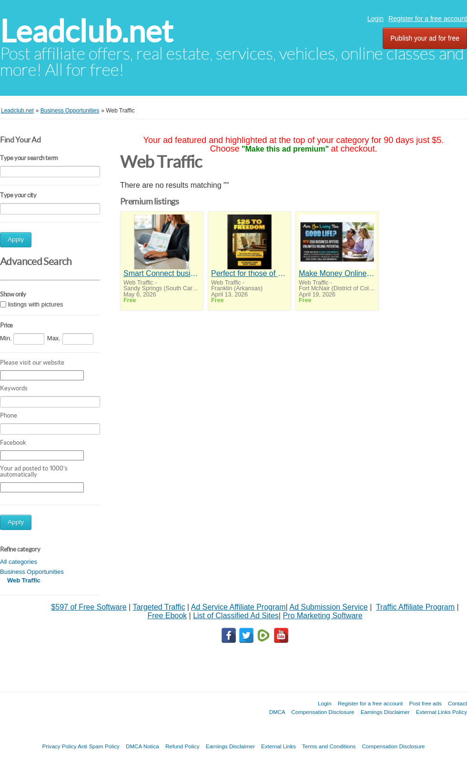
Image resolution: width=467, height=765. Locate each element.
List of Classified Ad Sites (236, 616)
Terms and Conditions (328, 746)
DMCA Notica (142, 746)
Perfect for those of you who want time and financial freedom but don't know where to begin (249, 273)
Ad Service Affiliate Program (238, 607)
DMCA (277, 712)
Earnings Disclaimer (385, 712)
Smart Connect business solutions (161, 273)
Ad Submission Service (328, 607)
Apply (16, 239)
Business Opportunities (32, 571)
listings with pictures (35, 304)
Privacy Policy (59, 746)
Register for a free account (427, 18)
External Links (278, 746)
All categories (18, 561)
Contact (457, 703)
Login (375, 18)
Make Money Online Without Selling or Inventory (337, 273)
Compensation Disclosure (322, 712)
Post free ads (425, 703)
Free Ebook (167, 616)
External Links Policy (441, 712)
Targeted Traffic (158, 607)
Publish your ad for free (424, 38)
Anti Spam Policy (99, 746)
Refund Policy (182, 746)
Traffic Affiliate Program (415, 607)
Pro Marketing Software (322, 616)
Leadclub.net (86, 31)
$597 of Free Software (88, 607)
